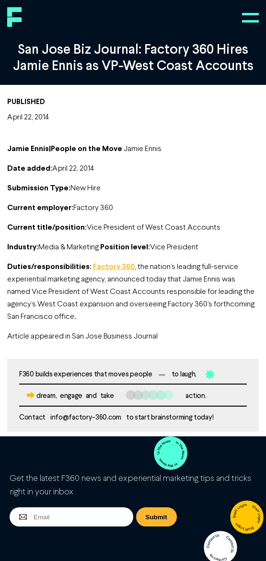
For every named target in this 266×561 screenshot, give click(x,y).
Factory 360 (114, 265)
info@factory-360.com (85, 416)
